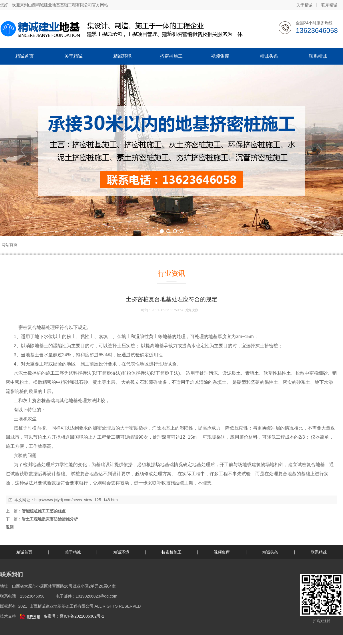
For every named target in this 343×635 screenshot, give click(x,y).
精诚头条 (270, 552)
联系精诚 (329, 5)
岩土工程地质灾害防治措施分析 (50, 519)
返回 (10, 527)
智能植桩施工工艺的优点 (44, 511)
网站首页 (9, 244)
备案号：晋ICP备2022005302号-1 (74, 616)
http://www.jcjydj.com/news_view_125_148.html (76, 500)
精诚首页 (24, 552)
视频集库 (222, 552)
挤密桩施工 (171, 552)
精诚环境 (121, 552)
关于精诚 (304, 5)
